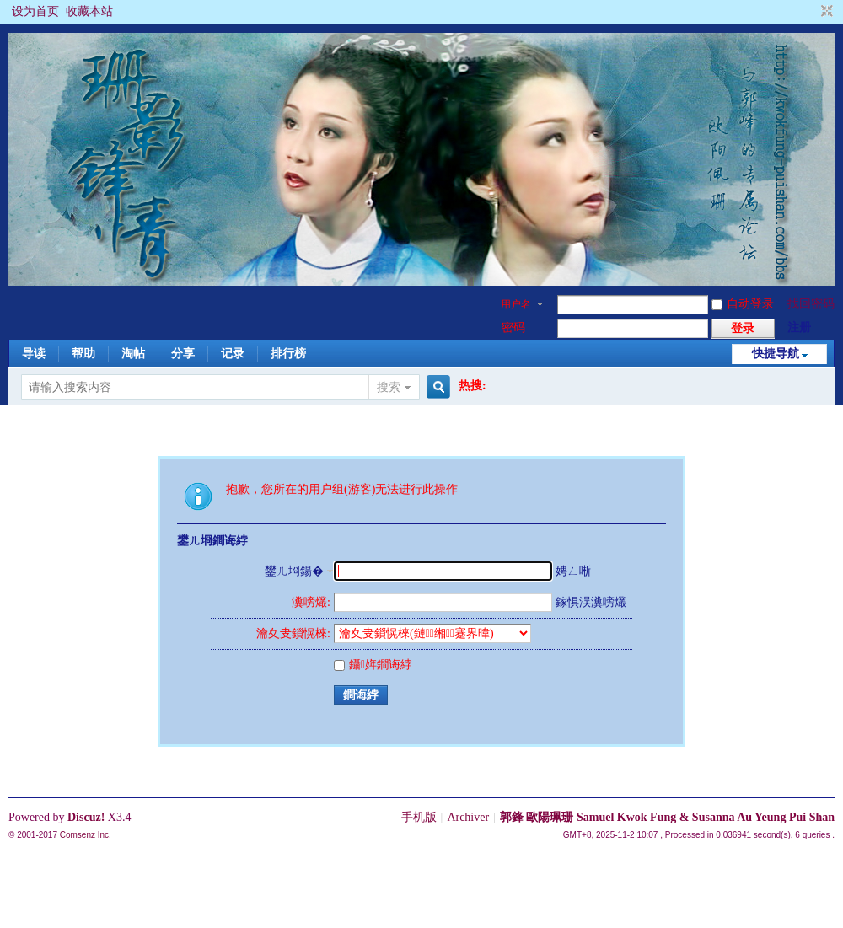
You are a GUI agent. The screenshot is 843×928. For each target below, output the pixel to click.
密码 (513, 327)
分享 (183, 353)
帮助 (83, 353)
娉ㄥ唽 (573, 571)
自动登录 (742, 304)
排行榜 (288, 353)
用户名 (516, 304)
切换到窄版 (825, 11)
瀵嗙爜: (311, 602)
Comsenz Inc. (85, 834)
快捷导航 (775, 353)
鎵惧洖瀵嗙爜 (591, 602)
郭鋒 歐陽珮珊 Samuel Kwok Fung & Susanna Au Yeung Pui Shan (667, 817)
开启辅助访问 (811, 11)
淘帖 (133, 353)
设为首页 (35, 11)
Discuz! (86, 817)
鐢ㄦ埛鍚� (294, 571)
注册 (799, 327)
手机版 (419, 817)
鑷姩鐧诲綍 (373, 664)
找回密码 (811, 304)
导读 (34, 353)
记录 (232, 353)
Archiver (468, 817)
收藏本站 (89, 11)
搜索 (388, 387)
